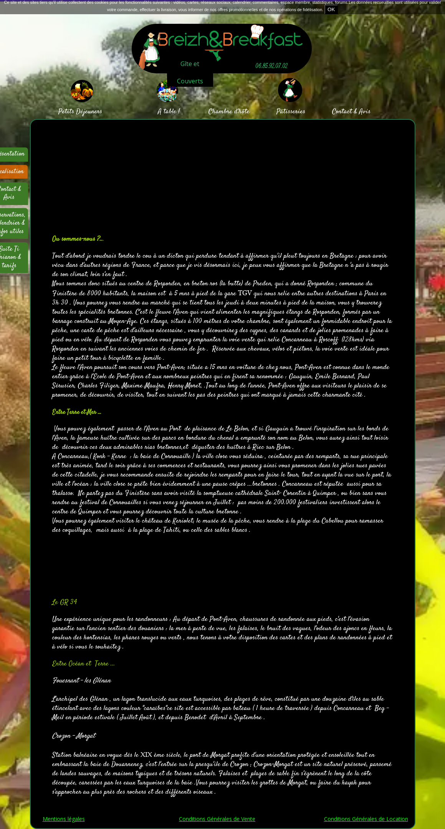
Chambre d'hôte (229, 112)
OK (331, 9)
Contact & (344, 112)
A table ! (169, 112)
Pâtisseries (290, 112)
